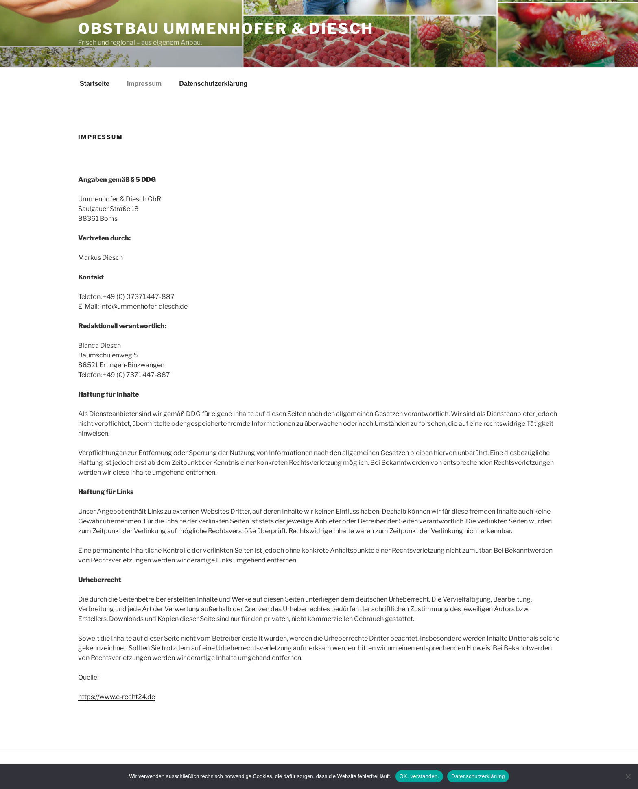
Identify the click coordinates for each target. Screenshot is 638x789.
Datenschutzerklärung (213, 83)
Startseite (94, 83)
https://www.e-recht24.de (116, 697)
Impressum (144, 83)
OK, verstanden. (419, 776)
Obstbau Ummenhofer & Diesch (226, 28)
